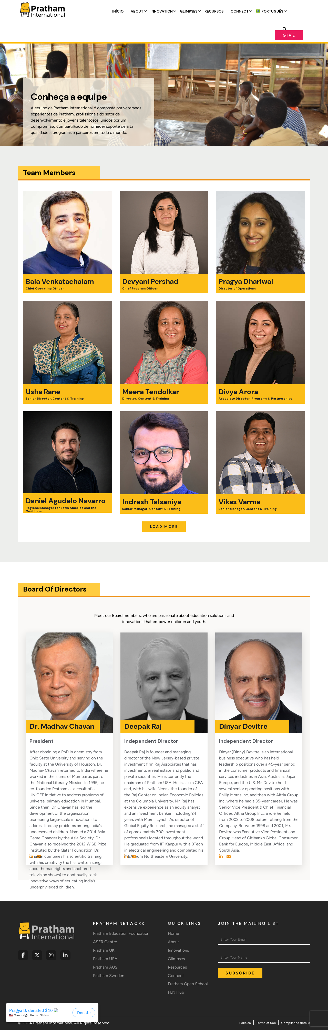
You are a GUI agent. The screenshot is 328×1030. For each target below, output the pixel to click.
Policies (245, 1023)
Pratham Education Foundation (121, 933)
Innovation (161, 11)
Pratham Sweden (108, 975)
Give (289, 35)
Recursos (213, 11)
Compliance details (295, 1023)
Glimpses (188, 11)
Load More (164, 526)
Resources (177, 967)
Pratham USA (105, 958)
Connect (240, 11)
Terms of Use (266, 1023)
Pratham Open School (188, 983)
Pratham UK (104, 950)
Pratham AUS (105, 967)
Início (118, 11)
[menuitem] (269, 11)
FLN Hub (176, 992)
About (137, 11)
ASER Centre (105, 941)
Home (173, 933)
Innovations (178, 950)
